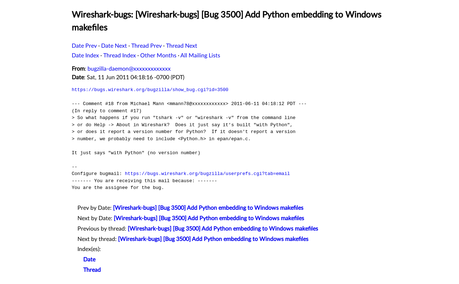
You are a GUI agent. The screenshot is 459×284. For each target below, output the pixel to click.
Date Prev (84, 46)
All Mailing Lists (200, 55)
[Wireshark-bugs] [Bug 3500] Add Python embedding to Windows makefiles (208, 208)
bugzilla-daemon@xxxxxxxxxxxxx (129, 69)
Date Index (85, 55)
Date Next (114, 46)
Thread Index (119, 55)
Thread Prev (146, 46)
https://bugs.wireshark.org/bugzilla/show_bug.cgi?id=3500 (150, 89)
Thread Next (181, 46)
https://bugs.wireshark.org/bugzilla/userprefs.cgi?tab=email (207, 173)
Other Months (158, 55)
